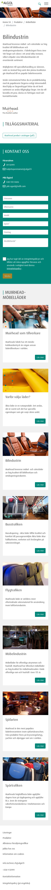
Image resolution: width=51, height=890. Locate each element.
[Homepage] (10, 3)
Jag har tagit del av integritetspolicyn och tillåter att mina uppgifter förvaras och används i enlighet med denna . (25, 264)
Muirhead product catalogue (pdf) (19, 135)
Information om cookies (13, 854)
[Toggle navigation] (47, 4)
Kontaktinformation (11, 876)
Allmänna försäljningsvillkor (15, 843)
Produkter (18, 22)
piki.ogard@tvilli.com (16, 186)
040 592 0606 (12, 182)
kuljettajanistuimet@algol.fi (19, 169)
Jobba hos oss (9, 848)
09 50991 (10, 164)
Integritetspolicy (10, 883)
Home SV (7, 22)
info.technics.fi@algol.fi (13, 863)
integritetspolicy (14, 268)
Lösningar (7, 832)
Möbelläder (31, 22)
